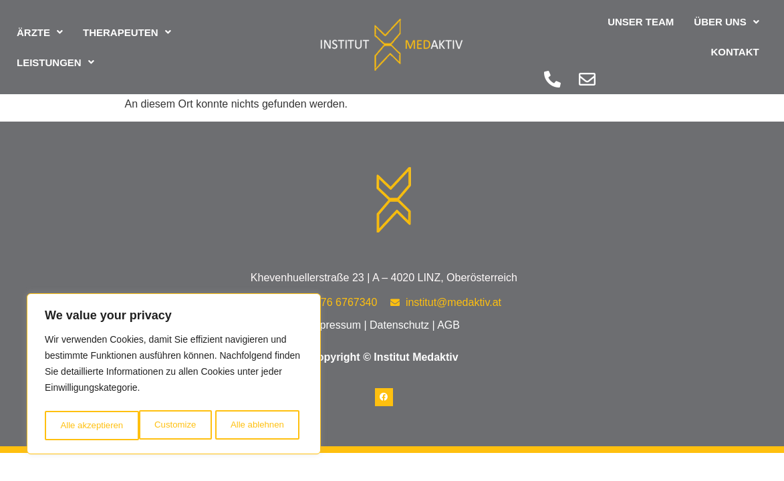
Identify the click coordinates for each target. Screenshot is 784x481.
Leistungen (55, 53)
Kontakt (734, 28)
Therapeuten (127, 23)
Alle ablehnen (162, 425)
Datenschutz (399, 325)
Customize (80, 425)
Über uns (658, 28)
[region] (174, 376)
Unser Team (572, 28)
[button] (40, 24)
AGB (448, 325)
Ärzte (40, 23)
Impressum (334, 325)
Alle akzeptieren (256, 425)
